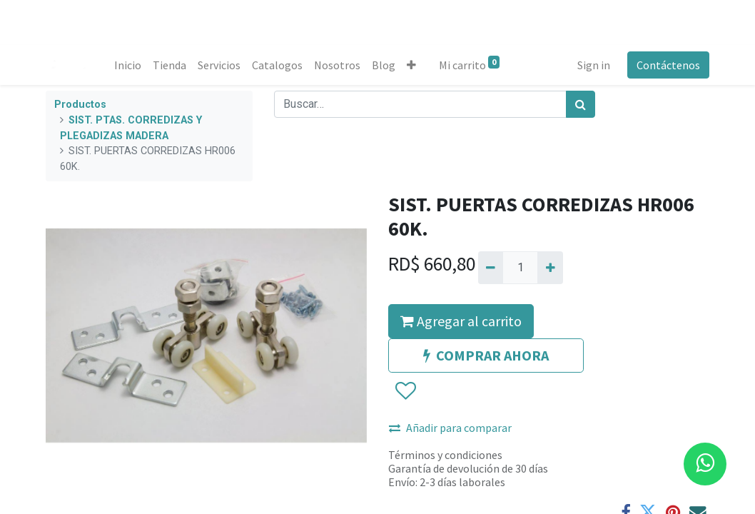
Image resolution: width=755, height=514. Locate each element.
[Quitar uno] (490, 267)
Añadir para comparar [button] (450, 427)
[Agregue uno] (549, 267)
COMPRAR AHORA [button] (486, 355)
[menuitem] (127, 65)
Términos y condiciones (445, 455)
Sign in (593, 65)
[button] (411, 65)
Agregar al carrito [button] (461, 321)
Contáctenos (668, 65)
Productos (80, 105)
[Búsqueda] (580, 104)
